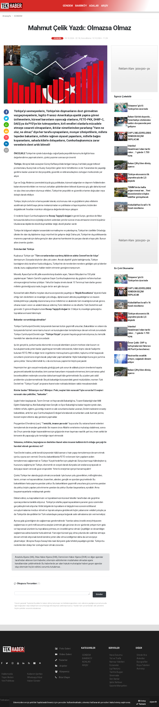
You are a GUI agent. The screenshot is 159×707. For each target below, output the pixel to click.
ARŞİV (104, 5)
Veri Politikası (8, 680)
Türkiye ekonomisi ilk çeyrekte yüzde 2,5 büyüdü (138, 177)
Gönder (99, 594)
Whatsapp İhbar (34, 677)
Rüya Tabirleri (143, 665)
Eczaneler (114, 665)
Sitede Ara (142, 655)
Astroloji (140, 668)
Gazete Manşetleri (118, 685)
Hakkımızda (7, 674)
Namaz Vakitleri (117, 662)
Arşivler (61, 666)
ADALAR (94, 5)
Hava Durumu (116, 655)
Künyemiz (62, 671)
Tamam (141, 704)
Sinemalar (114, 675)
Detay (142, 701)
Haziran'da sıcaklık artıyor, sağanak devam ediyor (139, 358)
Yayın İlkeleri (7, 677)
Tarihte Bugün (116, 672)
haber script (5, 703)
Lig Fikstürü (114, 668)
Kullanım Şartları (35, 674)
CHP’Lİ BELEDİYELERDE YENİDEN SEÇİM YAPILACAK (139, 136)
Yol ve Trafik (115, 658)
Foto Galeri (63, 648)
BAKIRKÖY (81, 5)
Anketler (141, 658)
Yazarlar (61, 660)
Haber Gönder (33, 680)
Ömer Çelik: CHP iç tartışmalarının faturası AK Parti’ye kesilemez (139, 345)
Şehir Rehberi (115, 682)
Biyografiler (142, 662)
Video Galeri (63, 654)
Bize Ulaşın (62, 677)
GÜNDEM (68, 5)
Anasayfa (6, 16)
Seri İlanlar (114, 679)
